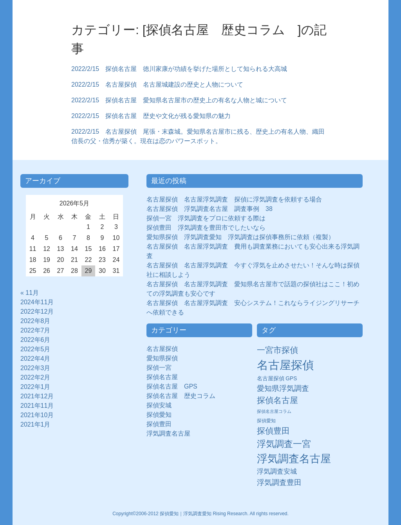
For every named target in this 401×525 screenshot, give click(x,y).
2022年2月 (35, 377)
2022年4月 (35, 358)
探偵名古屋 (162, 377)
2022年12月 (37, 311)
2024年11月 (37, 302)
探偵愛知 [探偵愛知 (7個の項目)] (266, 420)
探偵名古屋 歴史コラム (184, 395)
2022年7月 (35, 330)
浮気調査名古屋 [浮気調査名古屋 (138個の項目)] (294, 459)
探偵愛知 (162, 414)
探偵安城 (159, 405)
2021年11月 (37, 405)
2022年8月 (35, 321)
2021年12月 (37, 396)
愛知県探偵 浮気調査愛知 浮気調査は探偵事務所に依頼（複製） (240, 237)
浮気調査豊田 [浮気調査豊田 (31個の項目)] (279, 482)
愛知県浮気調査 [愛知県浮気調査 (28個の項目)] (283, 388)
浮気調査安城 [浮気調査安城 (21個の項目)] (277, 471)
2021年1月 (35, 424)
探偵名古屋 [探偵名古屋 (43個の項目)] (277, 400)
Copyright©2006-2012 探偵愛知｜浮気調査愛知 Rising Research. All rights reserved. (200, 513)
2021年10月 (37, 415)
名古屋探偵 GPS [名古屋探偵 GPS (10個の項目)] (277, 378)
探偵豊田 (162, 424)
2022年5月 (35, 349)
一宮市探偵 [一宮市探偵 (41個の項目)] (277, 349)
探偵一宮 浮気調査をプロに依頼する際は (206, 218)
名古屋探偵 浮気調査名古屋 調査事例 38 (209, 208)
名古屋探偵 (162, 348)
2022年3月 (35, 368)
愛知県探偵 (162, 358)
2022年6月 (35, 339)
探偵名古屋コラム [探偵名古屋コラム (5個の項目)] (274, 411)
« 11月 (29, 292)
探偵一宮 (162, 367)
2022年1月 (35, 386)
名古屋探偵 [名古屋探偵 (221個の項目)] (285, 364)
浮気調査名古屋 (168, 433)
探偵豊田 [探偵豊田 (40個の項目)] (273, 430)
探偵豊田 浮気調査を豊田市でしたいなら (206, 227)
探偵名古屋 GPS (171, 386)
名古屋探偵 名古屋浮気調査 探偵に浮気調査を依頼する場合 (234, 199)
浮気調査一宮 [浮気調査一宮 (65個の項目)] (284, 444)
